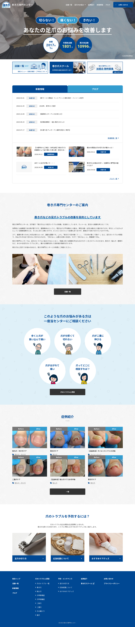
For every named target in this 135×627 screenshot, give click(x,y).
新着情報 (100, 5)
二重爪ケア (16, 479)
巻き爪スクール (86, 583)
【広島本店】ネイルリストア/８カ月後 (101, 451)
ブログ (107, 5)
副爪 (38, 615)
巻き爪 (55, 454)
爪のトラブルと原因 (67, 392)
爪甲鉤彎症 (41, 595)
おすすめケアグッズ (67, 591)
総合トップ (16, 578)
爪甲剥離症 (41, 599)
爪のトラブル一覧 (43, 583)
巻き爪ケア (54, 451)
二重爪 (39, 607)
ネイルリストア (95, 454)
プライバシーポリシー (112, 583)
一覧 (67, 491)
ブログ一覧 (113, 178)
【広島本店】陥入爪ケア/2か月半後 (62, 479)
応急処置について (66, 587)
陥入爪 (55, 483)
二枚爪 (39, 603)
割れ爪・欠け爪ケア (19, 451)
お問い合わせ (123, 5)
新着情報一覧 (112, 138)
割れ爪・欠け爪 (20, 454)
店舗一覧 (69, 5)
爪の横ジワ (41, 611)
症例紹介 (91, 5)
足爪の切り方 (64, 583)
